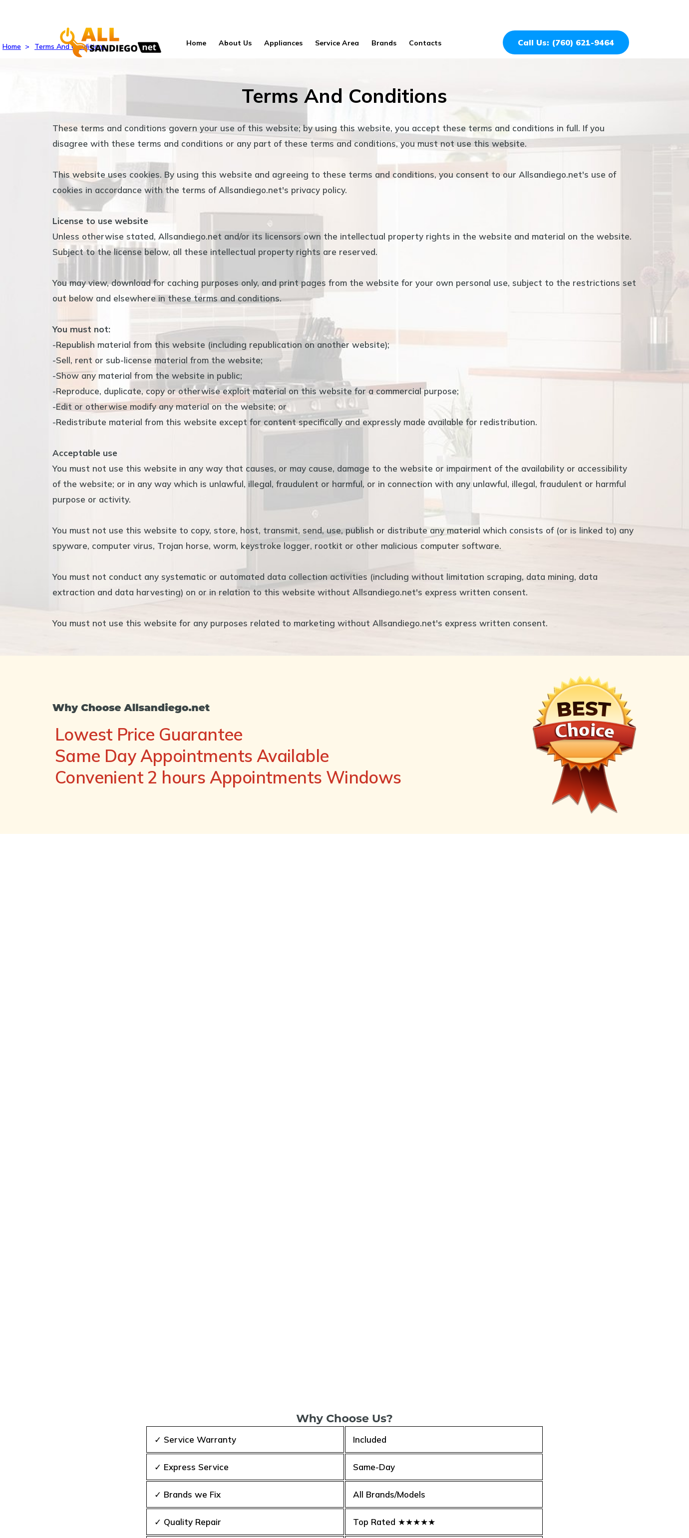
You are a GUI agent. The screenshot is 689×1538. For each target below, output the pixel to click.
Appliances (283, 42)
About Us (235, 42)
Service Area (337, 42)
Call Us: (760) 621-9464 (566, 42)
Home (196, 42)
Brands (383, 42)
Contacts (425, 42)
